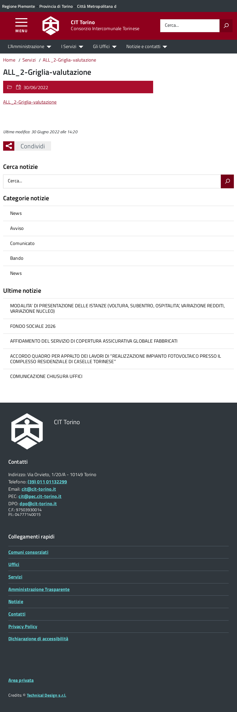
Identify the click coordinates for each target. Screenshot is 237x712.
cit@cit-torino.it (39, 489)
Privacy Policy (22, 626)
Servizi (15, 576)
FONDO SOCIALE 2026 (32, 326)
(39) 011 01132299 (47, 481)
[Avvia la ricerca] (226, 25)
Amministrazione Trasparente (39, 589)
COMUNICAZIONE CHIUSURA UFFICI (46, 376)
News (16, 213)
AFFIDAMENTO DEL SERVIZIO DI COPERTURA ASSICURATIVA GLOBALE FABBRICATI (93, 340)
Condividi (29, 146)
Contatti (17, 613)
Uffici (14, 564)
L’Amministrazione (26, 46)
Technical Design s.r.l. (46, 695)
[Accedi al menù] (21, 25)
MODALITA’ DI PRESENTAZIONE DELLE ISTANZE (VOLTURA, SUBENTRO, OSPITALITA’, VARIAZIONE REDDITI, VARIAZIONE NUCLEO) (117, 308)
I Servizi (69, 46)
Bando (16, 258)
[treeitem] (118, 213)
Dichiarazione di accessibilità (38, 638)
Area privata (21, 680)
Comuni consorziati (28, 552)
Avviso (17, 228)
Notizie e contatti (143, 46)
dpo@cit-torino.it (38, 503)
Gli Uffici (101, 46)
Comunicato (22, 243)
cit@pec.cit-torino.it (39, 496)
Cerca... (172, 26)
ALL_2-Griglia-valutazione (30, 101)
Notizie (15, 601)
